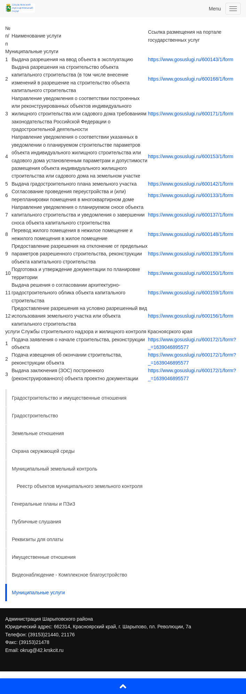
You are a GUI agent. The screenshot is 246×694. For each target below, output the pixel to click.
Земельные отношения (38, 433)
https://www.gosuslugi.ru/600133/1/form (190, 195)
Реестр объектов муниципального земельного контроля (80, 486)
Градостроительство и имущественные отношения (69, 398)
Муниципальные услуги (38, 592)
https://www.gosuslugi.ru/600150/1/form (190, 273)
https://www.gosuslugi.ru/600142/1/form (190, 184)
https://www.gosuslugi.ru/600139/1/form (190, 253)
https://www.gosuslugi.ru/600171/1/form (190, 113)
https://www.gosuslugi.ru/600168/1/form (190, 79)
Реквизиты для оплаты (37, 539)
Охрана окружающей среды (43, 451)
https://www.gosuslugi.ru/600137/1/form (190, 215)
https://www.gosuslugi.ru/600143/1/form (190, 59)
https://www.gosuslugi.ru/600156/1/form (190, 316)
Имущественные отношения (44, 557)
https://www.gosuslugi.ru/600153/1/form (190, 156)
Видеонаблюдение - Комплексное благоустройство (69, 575)
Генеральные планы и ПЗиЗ (43, 504)
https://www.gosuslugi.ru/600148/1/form (190, 234)
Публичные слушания (36, 521)
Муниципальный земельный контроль (54, 469)
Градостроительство (35, 415)
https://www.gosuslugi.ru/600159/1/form (190, 292)
